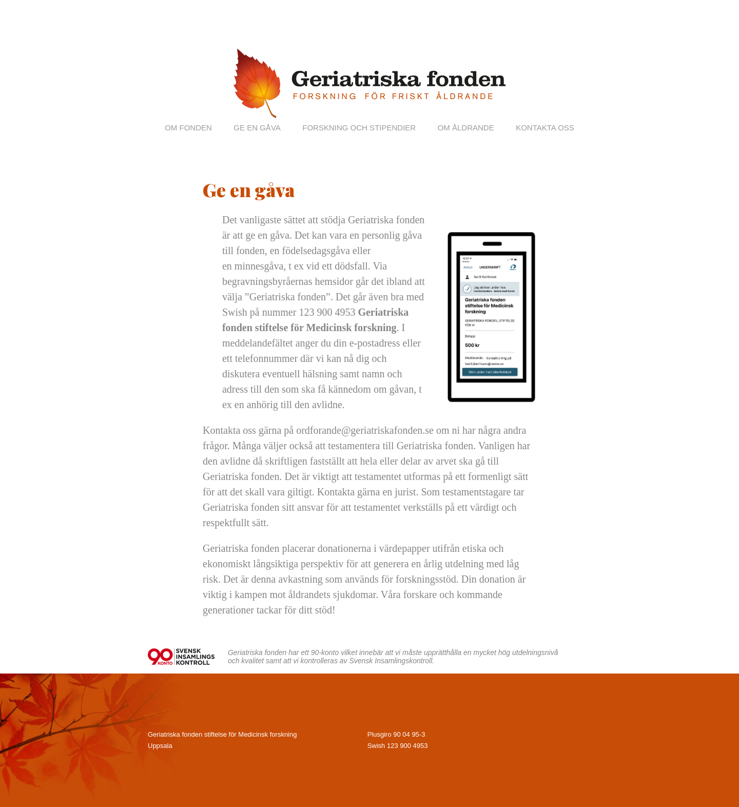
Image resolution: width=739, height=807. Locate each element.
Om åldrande (466, 127)
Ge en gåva (257, 127)
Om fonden (188, 127)
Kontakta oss (545, 127)
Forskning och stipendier (359, 127)
